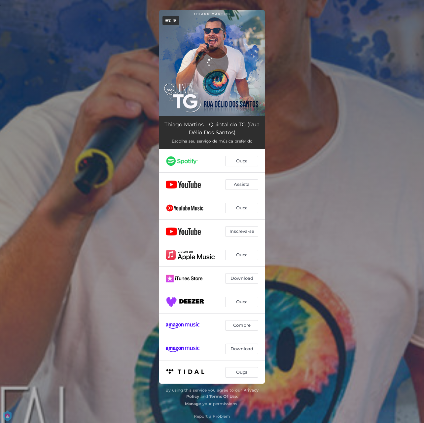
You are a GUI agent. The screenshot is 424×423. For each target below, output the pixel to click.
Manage (193, 403)
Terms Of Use (223, 396)
